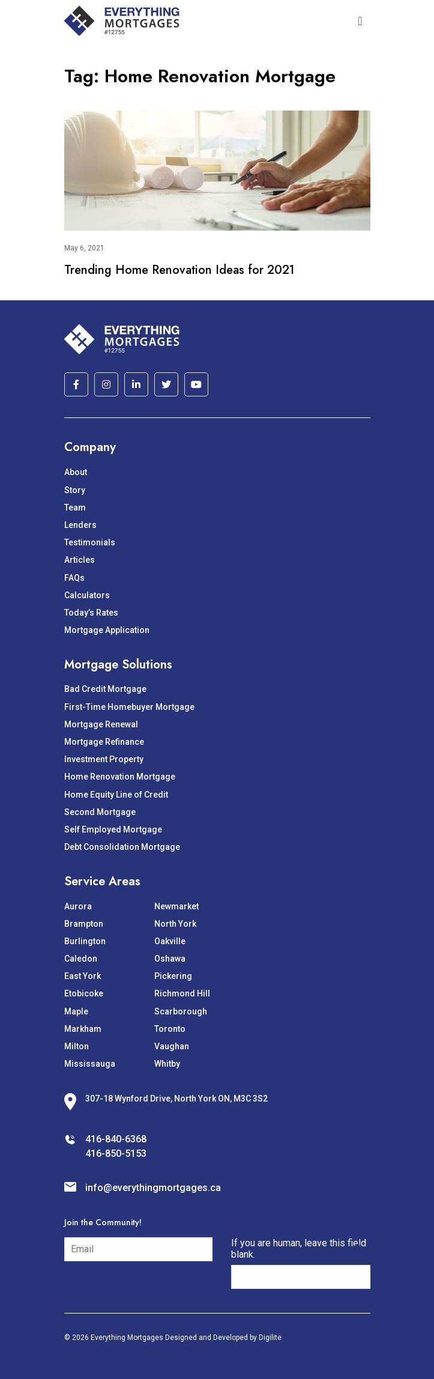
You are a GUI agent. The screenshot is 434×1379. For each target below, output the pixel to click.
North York (175, 924)
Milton (76, 1046)
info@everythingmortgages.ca (153, 1187)
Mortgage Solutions (118, 664)
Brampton (83, 924)
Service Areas (102, 881)
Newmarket (176, 906)
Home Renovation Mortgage (119, 776)
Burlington (85, 941)
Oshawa (169, 958)
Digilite (270, 1337)
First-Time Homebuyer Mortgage (129, 707)
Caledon (80, 958)
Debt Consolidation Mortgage (122, 847)
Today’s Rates (91, 612)
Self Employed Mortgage (113, 829)
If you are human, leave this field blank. (298, 1248)
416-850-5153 (115, 1153)
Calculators (87, 595)
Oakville (169, 941)
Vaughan (171, 1046)
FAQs (74, 578)
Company (90, 447)
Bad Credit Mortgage (105, 689)
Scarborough (180, 1011)
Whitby (167, 1063)
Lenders (80, 525)
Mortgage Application (106, 630)
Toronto (169, 1029)
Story (74, 490)
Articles (79, 560)
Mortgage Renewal (101, 724)
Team (75, 507)
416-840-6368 (115, 1139)
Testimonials (89, 542)
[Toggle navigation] (360, 21)
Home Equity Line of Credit (116, 794)
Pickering (173, 976)
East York (82, 976)
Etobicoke (83, 993)
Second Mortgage (100, 812)
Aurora (78, 906)
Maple (76, 1011)
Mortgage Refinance (104, 742)
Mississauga (89, 1063)
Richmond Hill (182, 993)
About (75, 472)
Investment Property (103, 759)
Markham (82, 1029)
